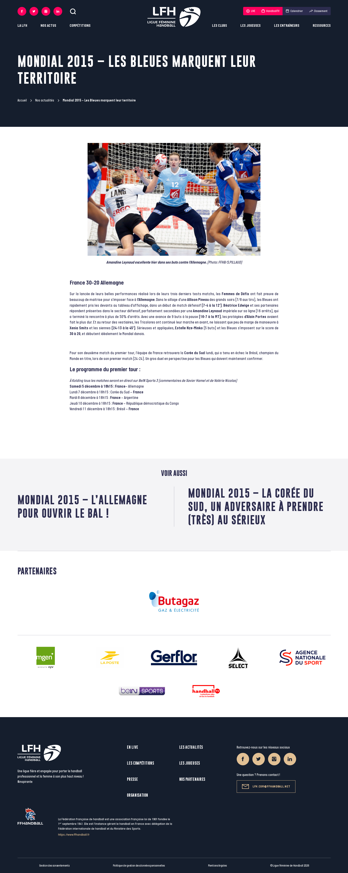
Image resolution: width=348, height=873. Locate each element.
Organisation (137, 795)
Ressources (322, 26)
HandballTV (270, 11)
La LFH (22, 26)
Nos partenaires (192, 779)
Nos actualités (44, 100)
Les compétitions (140, 763)
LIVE (250, 11)
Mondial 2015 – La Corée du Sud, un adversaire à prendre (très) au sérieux (256, 506)
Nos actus (48, 26)
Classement (318, 11)
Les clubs (219, 26)
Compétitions (80, 26)
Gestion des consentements (54, 865)
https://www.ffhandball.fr (74, 835)
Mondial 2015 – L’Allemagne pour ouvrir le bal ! (82, 506)
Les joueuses (250, 26)
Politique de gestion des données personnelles (139, 865)
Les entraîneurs (286, 26)
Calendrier (294, 11)
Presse (132, 779)
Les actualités (191, 747)
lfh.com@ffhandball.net (266, 786)
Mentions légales (217, 865)
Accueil (22, 100)
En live (132, 747)
